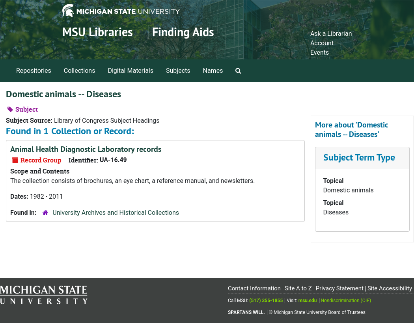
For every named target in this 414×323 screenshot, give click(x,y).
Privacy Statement (340, 288)
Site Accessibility (389, 288)
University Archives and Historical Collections (115, 212)
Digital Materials (130, 70)
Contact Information (254, 288)
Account (322, 43)
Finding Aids (183, 32)
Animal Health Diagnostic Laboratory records (85, 149)
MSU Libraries (97, 32)
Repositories (33, 70)
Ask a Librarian (331, 33)
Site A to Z (298, 288)
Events (319, 52)
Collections (79, 70)
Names (213, 70)
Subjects (178, 70)
